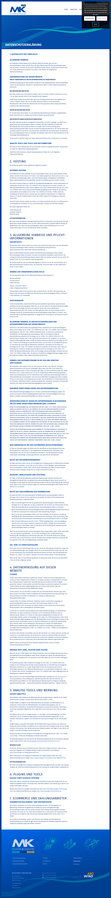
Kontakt (45, 858)
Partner (45, 864)
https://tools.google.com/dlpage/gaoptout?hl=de (24, 752)
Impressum (77, 864)
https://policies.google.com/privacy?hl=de (49, 791)
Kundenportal (47, 861)
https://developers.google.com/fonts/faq (55, 789)
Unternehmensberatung (19, 858)
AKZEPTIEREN (90, 18)
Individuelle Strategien (18, 861)
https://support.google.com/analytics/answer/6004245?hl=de (48, 758)
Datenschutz (77, 861)
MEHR (95, 24)
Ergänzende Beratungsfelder (20, 864)
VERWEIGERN (102, 18)
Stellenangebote (78, 858)
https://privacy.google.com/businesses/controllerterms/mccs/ (41, 741)
